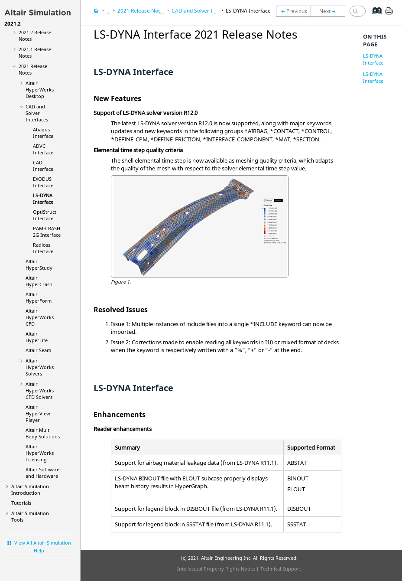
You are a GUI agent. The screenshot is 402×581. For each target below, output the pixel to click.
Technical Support (280, 568)
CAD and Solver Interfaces (37, 113)
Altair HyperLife (37, 336)
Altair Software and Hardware (42, 472)
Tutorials (21, 502)
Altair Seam (38, 350)
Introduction (30, 489)
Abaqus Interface (43, 132)
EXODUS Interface (43, 182)
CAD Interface (43, 165)
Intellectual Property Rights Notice (216, 568)
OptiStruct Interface (44, 215)
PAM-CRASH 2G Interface (47, 231)
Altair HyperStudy (39, 264)
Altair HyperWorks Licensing (40, 453)
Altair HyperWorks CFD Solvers (40, 390)
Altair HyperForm (39, 297)
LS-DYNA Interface (43, 198)
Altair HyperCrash (39, 280)
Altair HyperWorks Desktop (40, 89)
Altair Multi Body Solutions (43, 433)
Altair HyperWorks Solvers (40, 367)
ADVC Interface (43, 149)
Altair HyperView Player (38, 413)
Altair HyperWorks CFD (40, 317)
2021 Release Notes (141, 10)
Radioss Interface (43, 248)
